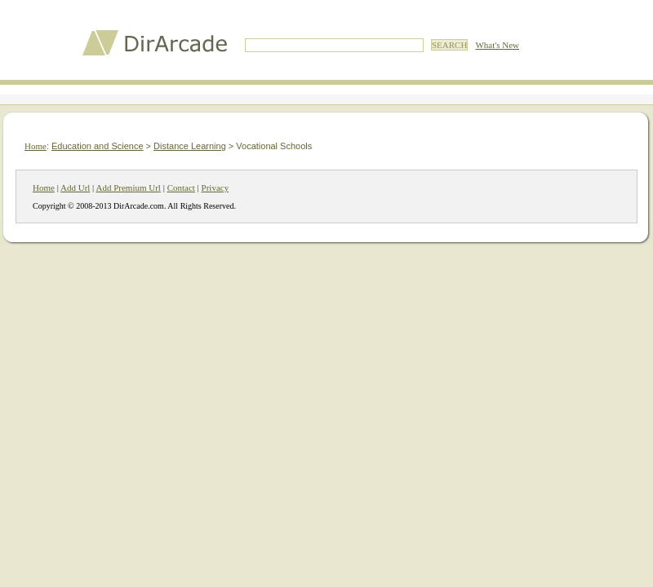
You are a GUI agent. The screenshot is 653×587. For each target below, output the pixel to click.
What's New (497, 45)
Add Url (75, 187)
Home (35, 146)
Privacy (215, 187)
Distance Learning (189, 146)
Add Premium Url (128, 187)
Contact (181, 187)
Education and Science (97, 146)
